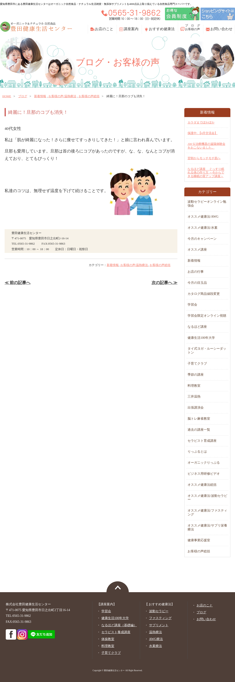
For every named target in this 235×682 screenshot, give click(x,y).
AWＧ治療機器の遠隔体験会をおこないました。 (206, 145)
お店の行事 (196, 271)
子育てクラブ (197, 363)
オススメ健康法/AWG (203, 216)
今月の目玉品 (197, 282)
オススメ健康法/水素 (202, 227)
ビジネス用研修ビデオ (204, 473)
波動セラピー (158, 611)
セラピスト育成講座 (202, 440)
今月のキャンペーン (202, 238)
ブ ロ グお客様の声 (192, 27)
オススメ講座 (197, 249)
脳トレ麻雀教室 (199, 418)
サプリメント (158, 625)
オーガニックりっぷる (204, 462)
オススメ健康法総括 (202, 484)
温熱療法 (155, 632)
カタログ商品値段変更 (204, 294)
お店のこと (104, 29)
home (6, 96)
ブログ (22, 96)
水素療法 (155, 646)
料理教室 (194, 385)
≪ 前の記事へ (17, 282)
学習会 (192, 304)
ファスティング (160, 618)
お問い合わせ (221, 29)
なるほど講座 (197, 326)
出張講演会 (196, 407)
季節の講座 (196, 374)
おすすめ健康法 (162, 29)
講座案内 (131, 29)
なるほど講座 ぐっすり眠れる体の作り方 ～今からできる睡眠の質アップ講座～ (206, 172)
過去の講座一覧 (199, 429)
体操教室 (107, 639)
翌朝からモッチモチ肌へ (204, 158)
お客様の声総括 (89, 96)
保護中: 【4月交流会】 (202, 133)
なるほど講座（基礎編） (119, 625)
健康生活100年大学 (201, 338)
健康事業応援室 (199, 540)
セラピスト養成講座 (115, 632)
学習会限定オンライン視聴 (207, 315)
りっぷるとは (197, 451)
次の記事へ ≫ (164, 282)
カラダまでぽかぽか (201, 122)
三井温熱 (194, 396)
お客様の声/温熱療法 (62, 96)
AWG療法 (156, 639)
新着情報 (40, 96)
